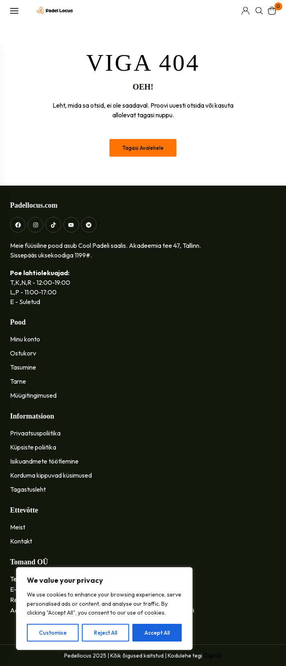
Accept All (157, 632)
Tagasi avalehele (143, 148)
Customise (53, 632)
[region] (104, 608)
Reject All (105, 632)
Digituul (212, 655)
